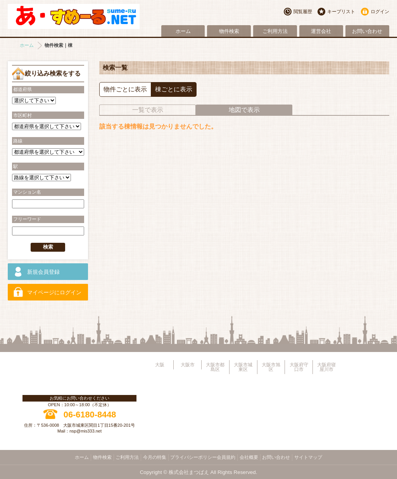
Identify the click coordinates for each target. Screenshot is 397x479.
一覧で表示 (147, 109)
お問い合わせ (367, 31)
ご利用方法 (275, 31)
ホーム (183, 31)
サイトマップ (308, 457)
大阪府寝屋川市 (326, 367)
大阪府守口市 (299, 367)
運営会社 (321, 31)
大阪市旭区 (271, 367)
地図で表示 (244, 109)
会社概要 (249, 457)
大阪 (159, 364)
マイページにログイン (54, 292)
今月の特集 (154, 457)
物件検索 (229, 31)
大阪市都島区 (215, 367)
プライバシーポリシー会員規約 (202, 457)
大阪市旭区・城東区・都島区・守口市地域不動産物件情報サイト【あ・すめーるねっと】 (74, 16)
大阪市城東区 (243, 367)
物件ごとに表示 (125, 89)
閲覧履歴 (302, 11)
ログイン (380, 11)
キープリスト (341, 11)
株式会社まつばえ (189, 472)
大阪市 (188, 364)
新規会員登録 (43, 272)
